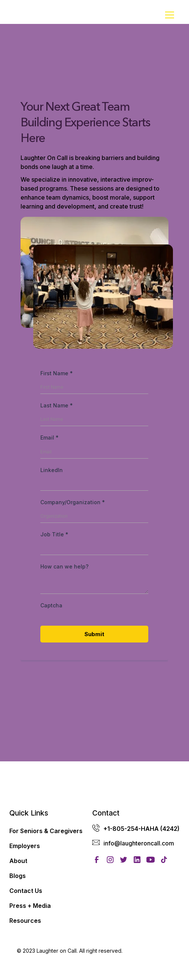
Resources (25, 920)
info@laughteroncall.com (138, 843)
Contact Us (25, 890)
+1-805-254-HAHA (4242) (141, 828)
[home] (35, 15)
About (18, 861)
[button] (168, 15)
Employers (24, 846)
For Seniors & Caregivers (46, 831)
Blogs (17, 875)
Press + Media (30, 905)
